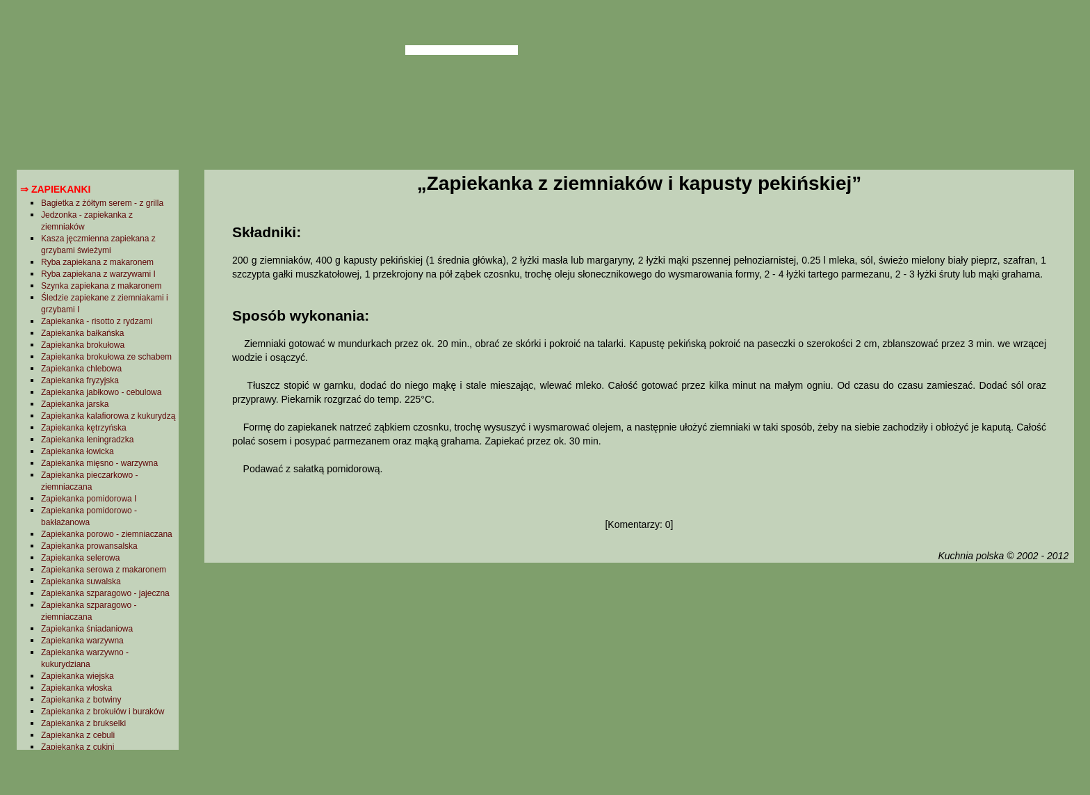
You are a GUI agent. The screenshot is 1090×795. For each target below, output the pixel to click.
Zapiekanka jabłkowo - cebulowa (101, 392)
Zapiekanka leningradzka (87, 439)
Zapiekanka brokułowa (82, 345)
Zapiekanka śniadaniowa (87, 629)
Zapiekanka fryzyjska (80, 380)
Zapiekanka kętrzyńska (84, 428)
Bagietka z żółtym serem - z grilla (102, 203)
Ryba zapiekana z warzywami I (98, 274)
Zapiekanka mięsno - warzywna (99, 463)
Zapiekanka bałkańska (82, 333)
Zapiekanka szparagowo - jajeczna (105, 593)
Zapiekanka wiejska (77, 676)
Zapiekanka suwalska (81, 581)
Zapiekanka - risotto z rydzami (96, 321)
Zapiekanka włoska (76, 688)
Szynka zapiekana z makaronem (101, 286)
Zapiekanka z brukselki (83, 723)
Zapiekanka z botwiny (81, 700)
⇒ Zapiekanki (55, 189)
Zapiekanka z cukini (77, 747)
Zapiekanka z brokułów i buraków (102, 711)
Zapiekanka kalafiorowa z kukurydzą (108, 416)
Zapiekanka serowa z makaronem (103, 570)
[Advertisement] (639, 676)
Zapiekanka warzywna (82, 640)
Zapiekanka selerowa (80, 558)
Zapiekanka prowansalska (89, 546)
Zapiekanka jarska (74, 404)
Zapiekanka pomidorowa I (88, 499)
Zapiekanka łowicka (77, 451)
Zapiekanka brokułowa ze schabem (106, 357)
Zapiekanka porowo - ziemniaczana (106, 534)
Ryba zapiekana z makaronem (97, 262)
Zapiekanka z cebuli (78, 735)
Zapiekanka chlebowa (81, 369)
